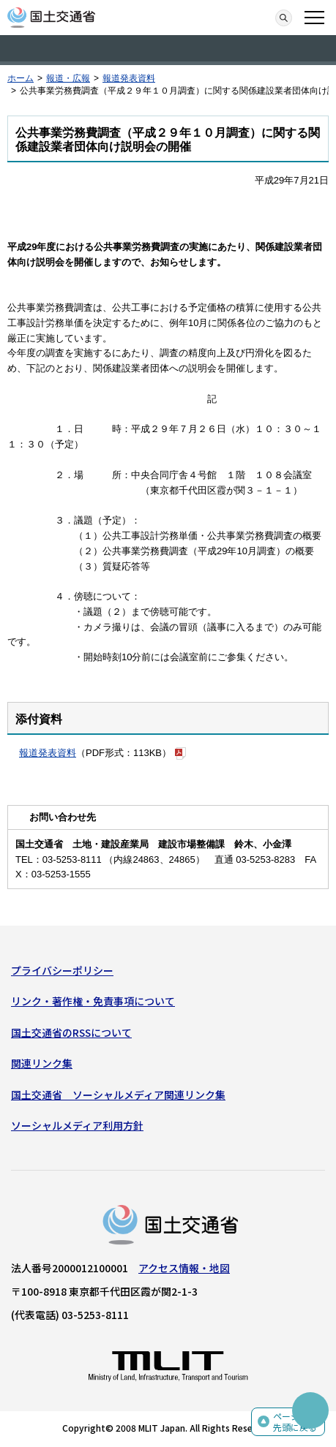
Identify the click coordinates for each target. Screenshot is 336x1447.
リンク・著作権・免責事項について (93, 1001)
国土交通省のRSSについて (71, 1032)
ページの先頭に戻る (295, 1422)
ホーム (20, 78)
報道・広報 (68, 78)
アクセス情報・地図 (184, 1268)
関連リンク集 (41, 1063)
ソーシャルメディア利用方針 (77, 1125)
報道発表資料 (128, 78)
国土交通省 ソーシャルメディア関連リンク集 (118, 1094)
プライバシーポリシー (62, 970)
